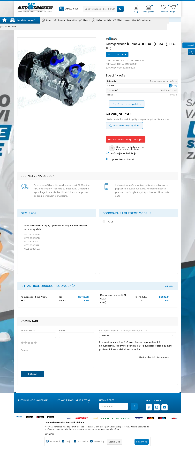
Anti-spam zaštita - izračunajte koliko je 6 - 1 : (123, 330)
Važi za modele (117, 54)
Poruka (24, 350)
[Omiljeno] (164, 11)
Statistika (83, 441)
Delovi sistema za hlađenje (125, 60)
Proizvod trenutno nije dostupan (125, 139)
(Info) (174, 86)
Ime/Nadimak (28, 330)
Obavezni (55, 441)
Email (62, 330)
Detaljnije (49, 434)
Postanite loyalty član (126, 125)
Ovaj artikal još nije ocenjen (154, 357)
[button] (103, 9)
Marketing (99, 441)
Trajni (69, 441)
